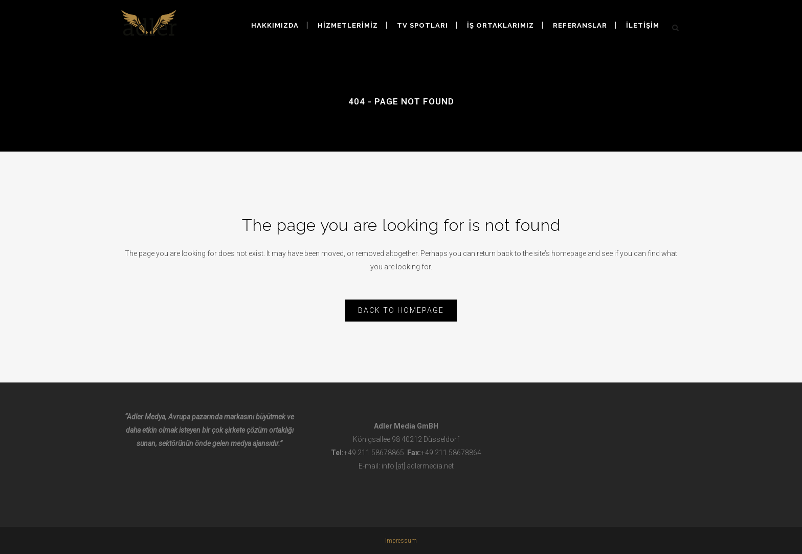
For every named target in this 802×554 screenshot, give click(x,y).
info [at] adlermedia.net (418, 466)
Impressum (401, 540)
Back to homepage (401, 310)
